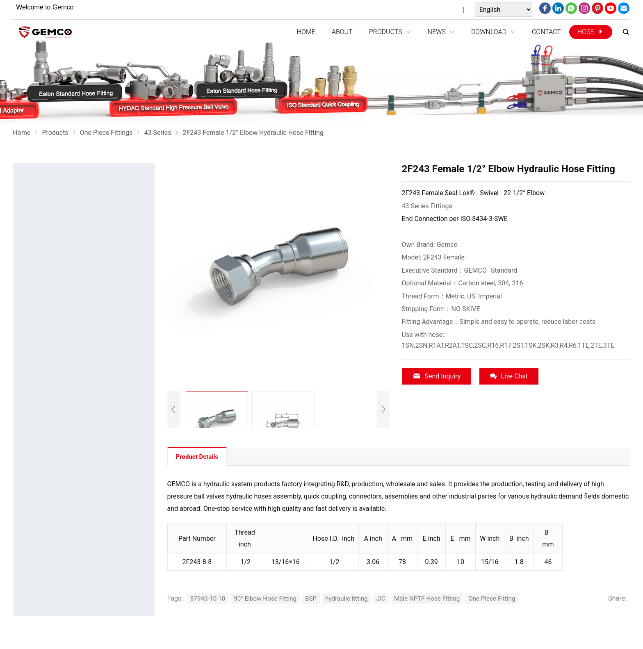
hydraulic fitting (353, 598)
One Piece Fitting (505, 598)
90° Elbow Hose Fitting (269, 598)
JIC (389, 598)
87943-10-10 (208, 598)
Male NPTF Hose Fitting (437, 598)
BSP (316, 598)
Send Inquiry (437, 376)
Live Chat (509, 376)
